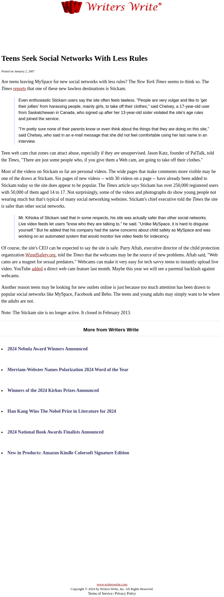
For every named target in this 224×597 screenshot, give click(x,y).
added (37, 268)
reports (19, 88)
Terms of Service (100, 593)
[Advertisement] (112, 29)
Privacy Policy (125, 593)
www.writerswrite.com (112, 584)
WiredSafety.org (40, 254)
